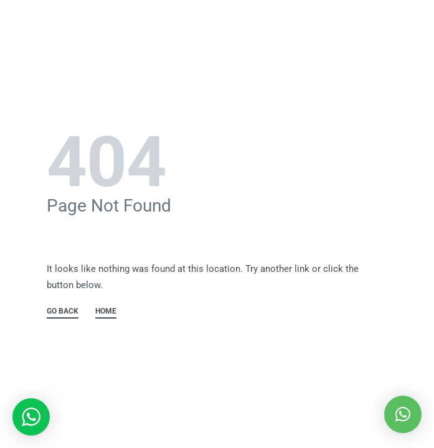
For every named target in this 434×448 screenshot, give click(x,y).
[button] (403, 414)
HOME (105, 311)
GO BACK (62, 311)
